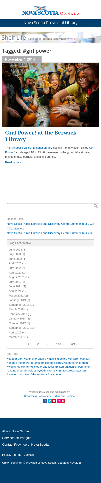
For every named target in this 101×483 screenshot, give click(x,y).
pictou (35, 366)
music (52, 358)
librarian (83, 362)
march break (67, 370)
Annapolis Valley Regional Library (31, 147)
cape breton (15, 358)
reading (41, 358)
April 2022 (15, 272)
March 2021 (16, 295)
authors (81, 370)
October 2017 (17, 323)
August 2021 (17, 277)
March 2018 (16, 309)
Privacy (6, 454)
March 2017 (16, 337)
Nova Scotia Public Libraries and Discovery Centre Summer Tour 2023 (50, 233)
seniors (62, 358)
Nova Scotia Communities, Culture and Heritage (49, 396)
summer (70, 362)
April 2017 (15, 332)
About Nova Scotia (15, 431)
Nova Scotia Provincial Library (50, 22)
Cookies (28, 454)
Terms (17, 454)
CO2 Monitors (15, 228)
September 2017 (19, 327)
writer (26, 366)
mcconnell (56, 374)
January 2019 (17, 300)
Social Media (54, 401)
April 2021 (15, 291)
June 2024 (15, 249)
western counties (19, 374)
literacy (52, 370)
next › (59, 343)
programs (34, 362)
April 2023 (15, 263)
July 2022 (15, 267)
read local (48, 366)
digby (33, 370)
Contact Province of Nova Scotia (25, 444)
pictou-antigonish (66, 366)
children (74, 358)
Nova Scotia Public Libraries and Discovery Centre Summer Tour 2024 (50, 223)
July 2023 (15, 254)
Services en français (16, 438)
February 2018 (18, 314)
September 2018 (19, 304)
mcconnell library (52, 362)
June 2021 (15, 286)
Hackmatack (39, 374)
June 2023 (15, 258)
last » (74, 343)
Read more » (13, 162)
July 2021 (15, 281)
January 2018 (17, 318)
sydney (30, 358)
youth (42, 370)
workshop (14, 366)
